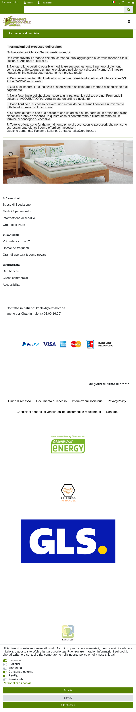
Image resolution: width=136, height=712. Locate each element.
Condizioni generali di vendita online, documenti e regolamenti (59, 412)
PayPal (13, 675)
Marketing (15, 668)
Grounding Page (14, 225)
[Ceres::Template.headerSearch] (128, 9)
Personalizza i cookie (17, 683)
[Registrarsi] (44, 2)
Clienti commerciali (15, 278)
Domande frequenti (16, 248)
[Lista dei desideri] (121, 2)
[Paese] (113, 2)
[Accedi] (28, 2)
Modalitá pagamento (16, 211)
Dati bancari (11, 271)
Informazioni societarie (87, 401)
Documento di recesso (51, 401)
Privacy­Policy (117, 401)
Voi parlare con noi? (16, 241)
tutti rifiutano (68, 705)
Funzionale (16, 679)
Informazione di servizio (19, 218)
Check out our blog (10, 2)
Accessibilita (11, 284)
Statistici (14, 664)
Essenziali (15, 660)
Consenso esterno (21, 671)
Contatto (112, 412)
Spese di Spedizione (17, 204)
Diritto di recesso (19, 401)
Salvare (68, 697)
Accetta (68, 690)
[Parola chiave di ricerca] (74, 9)
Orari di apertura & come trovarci (25, 254)
